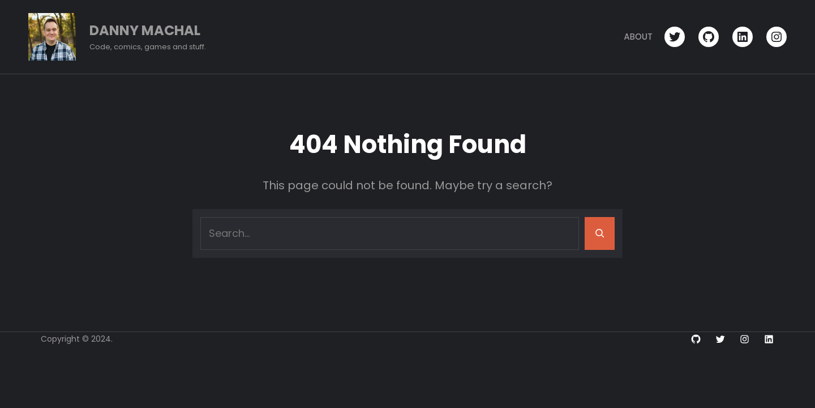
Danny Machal (144, 30)
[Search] (600, 233)
